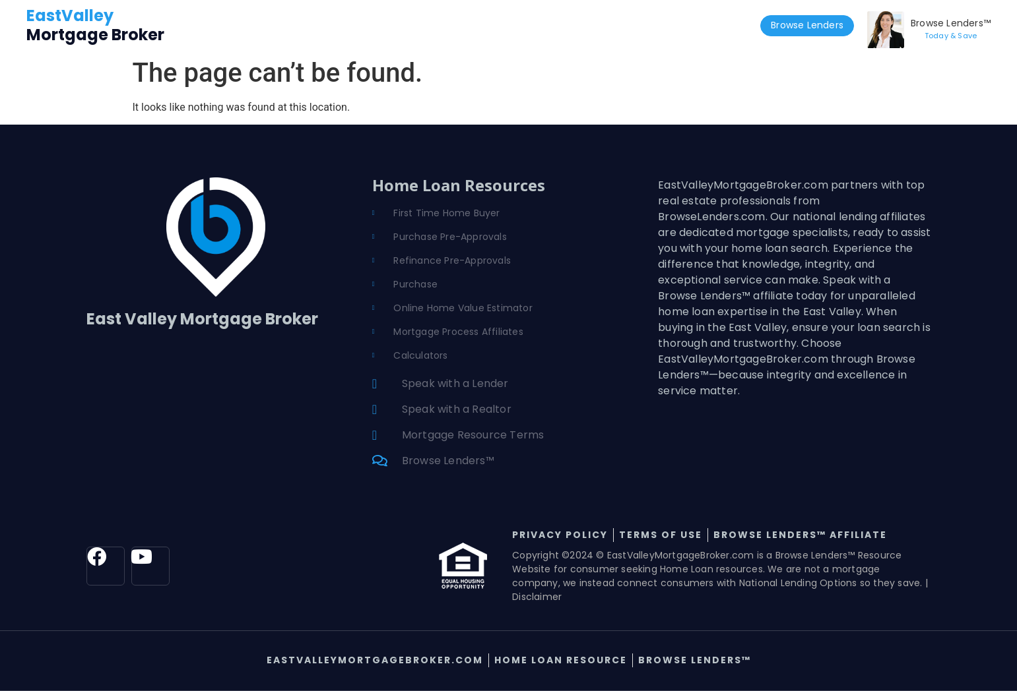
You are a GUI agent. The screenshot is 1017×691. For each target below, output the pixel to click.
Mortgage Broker (95, 25)
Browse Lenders (807, 25)
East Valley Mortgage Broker (202, 319)
